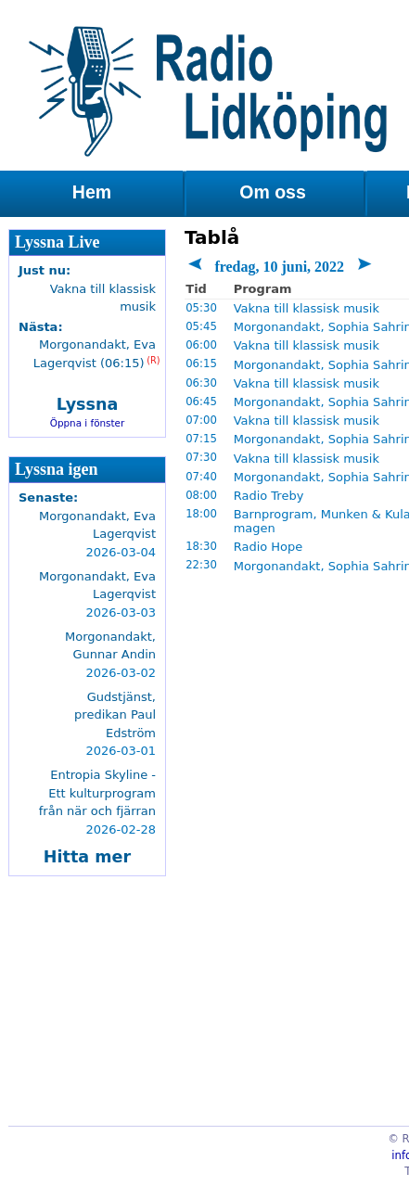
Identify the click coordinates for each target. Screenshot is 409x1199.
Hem (91, 192)
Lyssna (88, 404)
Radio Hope (268, 547)
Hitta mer (87, 857)
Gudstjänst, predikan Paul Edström (115, 715)
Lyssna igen (56, 469)
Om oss (272, 192)
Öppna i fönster (87, 422)
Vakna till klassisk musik (306, 308)
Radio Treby (269, 496)
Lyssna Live (57, 242)
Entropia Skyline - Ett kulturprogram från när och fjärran (97, 793)
